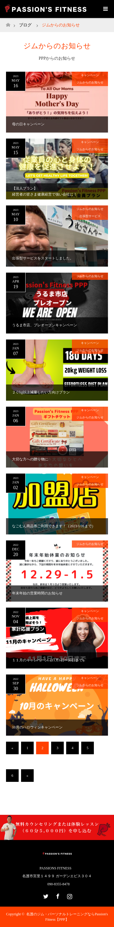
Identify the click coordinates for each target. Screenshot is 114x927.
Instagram (68, 895)
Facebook (57, 895)
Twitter (45, 895)
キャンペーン (90, 75)
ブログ (25, 25)
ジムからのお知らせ (89, 82)
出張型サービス (89, 216)
